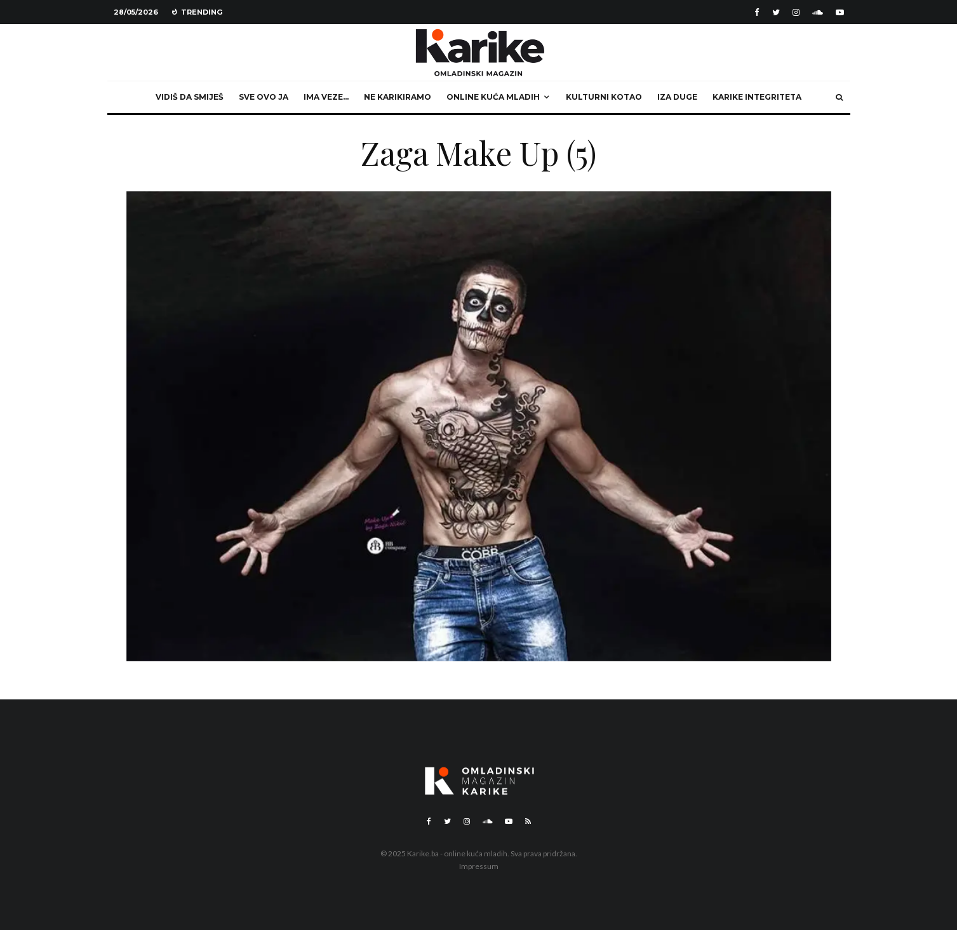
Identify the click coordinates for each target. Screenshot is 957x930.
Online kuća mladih (493, 97)
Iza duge (677, 97)
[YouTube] (839, 12)
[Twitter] (776, 12)
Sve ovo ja (263, 97)
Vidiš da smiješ (190, 97)
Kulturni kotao (604, 97)
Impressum (479, 866)
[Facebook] (757, 12)
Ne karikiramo (397, 97)
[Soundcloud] (817, 12)
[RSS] (528, 821)
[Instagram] (796, 12)
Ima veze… (326, 97)
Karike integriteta (757, 97)
